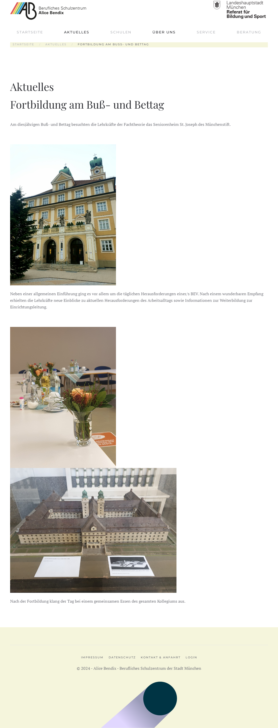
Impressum (92, 657)
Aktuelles (76, 32)
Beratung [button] (249, 32)
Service (206, 32)
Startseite (30, 32)
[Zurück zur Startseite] (48, 10)
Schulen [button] (120, 32)
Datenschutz (122, 657)
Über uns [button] (164, 32)
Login (191, 657)
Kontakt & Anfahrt (161, 657)
